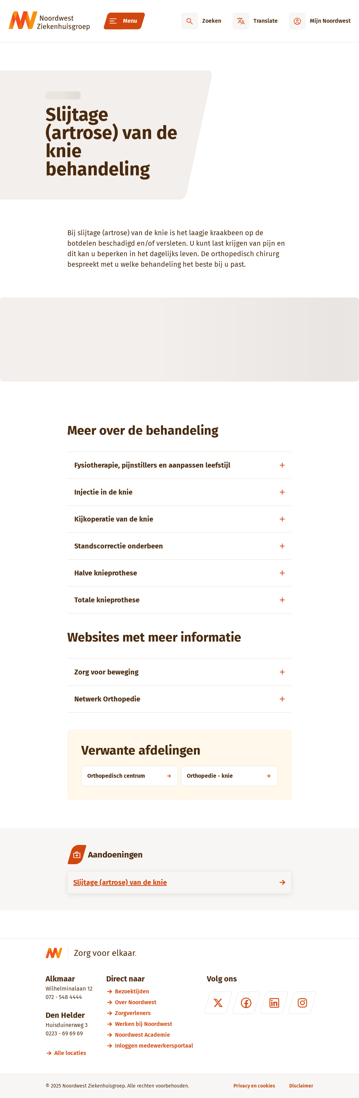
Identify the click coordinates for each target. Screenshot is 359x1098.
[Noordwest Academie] (154, 1035)
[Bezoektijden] (154, 991)
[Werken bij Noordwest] (154, 1024)
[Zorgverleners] (154, 1013)
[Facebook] (246, 1003)
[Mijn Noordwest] (320, 21)
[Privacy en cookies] (254, 1086)
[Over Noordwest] (154, 1002)
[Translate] (255, 21)
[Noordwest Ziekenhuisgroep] (49, 21)
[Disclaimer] (301, 1086)
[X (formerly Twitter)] (218, 1003)
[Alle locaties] (73, 1053)
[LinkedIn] (274, 1003)
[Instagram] (302, 1003)
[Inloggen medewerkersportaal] (154, 1046)
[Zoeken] (201, 21)
